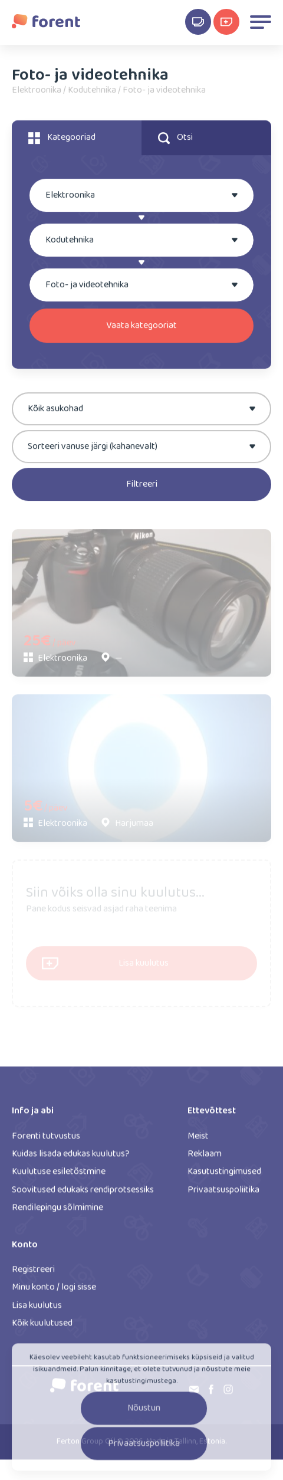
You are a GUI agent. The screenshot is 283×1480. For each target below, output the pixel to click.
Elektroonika (36, 92)
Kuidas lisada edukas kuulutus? (71, 1157)
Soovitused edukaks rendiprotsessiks (83, 1193)
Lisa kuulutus (37, 1309)
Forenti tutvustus (46, 1139)
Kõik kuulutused (42, 1327)
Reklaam (204, 1157)
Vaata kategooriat (141, 326)
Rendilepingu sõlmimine (57, 1211)
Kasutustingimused (224, 1175)
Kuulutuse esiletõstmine (59, 1175)
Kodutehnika (92, 92)
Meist (198, 1139)
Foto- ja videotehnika (164, 92)
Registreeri (33, 1273)
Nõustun (143, 1413)
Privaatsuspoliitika (223, 1193)
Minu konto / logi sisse (54, 1291)
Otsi (175, 139)
